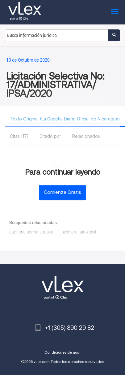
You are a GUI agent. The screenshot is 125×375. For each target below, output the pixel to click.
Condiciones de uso (61, 352)
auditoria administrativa (31, 231)
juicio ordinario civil (78, 231)
